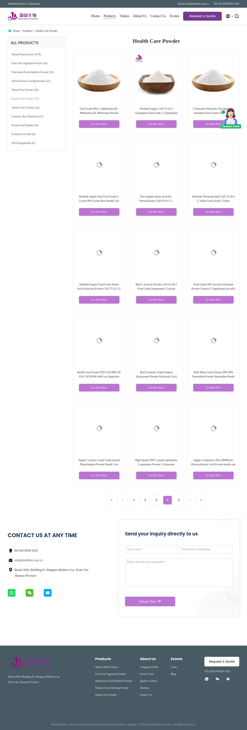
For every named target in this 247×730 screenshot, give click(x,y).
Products (110, 16)
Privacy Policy (59, 724)
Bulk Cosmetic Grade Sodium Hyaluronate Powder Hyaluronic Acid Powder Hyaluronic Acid (156, 376)
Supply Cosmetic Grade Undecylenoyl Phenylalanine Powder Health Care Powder (99, 464)
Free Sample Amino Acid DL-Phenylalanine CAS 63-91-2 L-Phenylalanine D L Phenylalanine (156, 201)
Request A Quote (202, 16)
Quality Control (148, 681)
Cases (174, 667)
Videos (124, 16)
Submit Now (150, 601)
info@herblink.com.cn (28, 560)
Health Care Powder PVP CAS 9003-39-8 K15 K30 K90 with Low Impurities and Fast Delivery (99, 376)
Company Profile (149, 667)
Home (95, 16)
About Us (140, 16)
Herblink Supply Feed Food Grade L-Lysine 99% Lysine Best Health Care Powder (99, 201)
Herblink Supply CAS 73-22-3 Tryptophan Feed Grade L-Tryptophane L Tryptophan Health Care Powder (156, 113)
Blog (173, 674)
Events (174, 16)
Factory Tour (147, 674)
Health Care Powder (47, 30)
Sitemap (144, 687)
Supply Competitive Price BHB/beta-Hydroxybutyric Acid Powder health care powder (213, 464)
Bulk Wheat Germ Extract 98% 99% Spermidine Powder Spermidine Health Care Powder (213, 376)
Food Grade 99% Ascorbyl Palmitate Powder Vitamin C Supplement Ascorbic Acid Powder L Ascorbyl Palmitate (213, 288)
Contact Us (158, 16)
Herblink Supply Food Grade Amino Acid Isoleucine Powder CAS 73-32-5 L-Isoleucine (99, 288)
